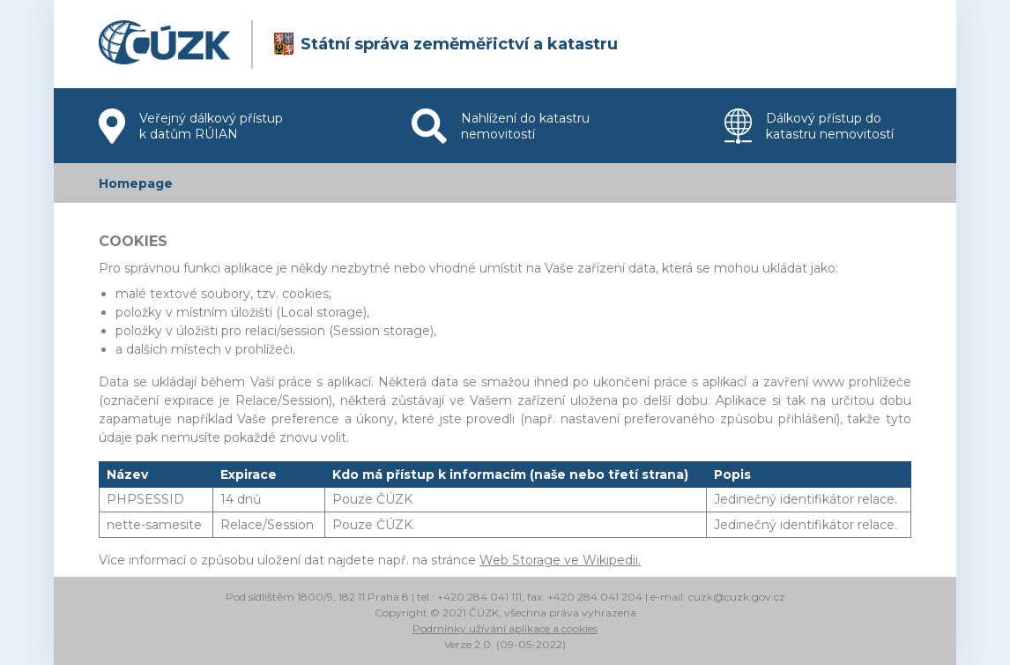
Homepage (136, 183)
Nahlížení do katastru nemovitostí (501, 126)
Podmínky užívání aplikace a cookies (505, 628)
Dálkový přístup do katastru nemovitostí (809, 126)
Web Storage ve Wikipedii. (560, 560)
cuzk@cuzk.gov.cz (736, 596)
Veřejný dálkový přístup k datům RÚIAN (191, 126)
